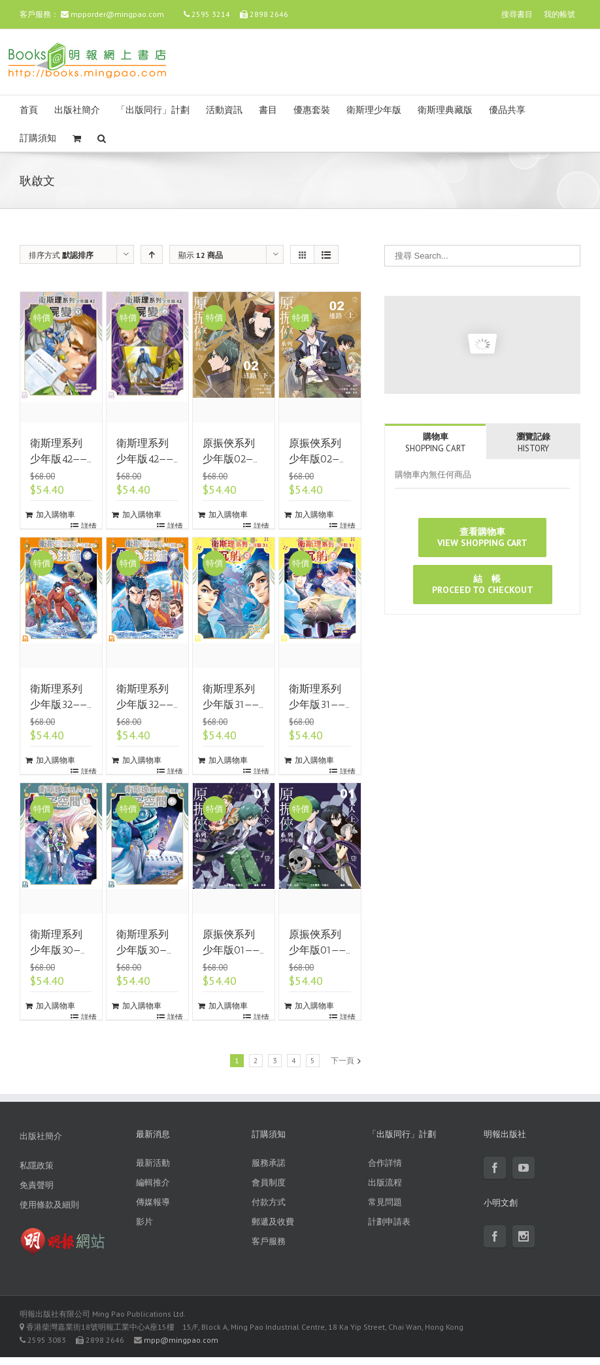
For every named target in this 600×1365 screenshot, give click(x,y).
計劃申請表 (389, 1221)
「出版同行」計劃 (153, 110)
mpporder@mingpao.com (117, 14)
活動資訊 (224, 110)
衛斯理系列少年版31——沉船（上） (317, 704)
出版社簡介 (77, 110)
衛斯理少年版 (373, 110)
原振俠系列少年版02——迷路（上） (317, 459)
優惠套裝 (311, 110)
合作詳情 (385, 1162)
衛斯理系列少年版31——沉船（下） (231, 704)
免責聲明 (37, 1185)
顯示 (200, 255)
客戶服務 (269, 1241)
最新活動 (153, 1162)
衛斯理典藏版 (445, 110)
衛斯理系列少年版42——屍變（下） (58, 459)
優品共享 (507, 110)
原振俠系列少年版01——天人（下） (231, 950)
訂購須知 (38, 138)
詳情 (89, 526)
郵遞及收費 (273, 1221)
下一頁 (342, 1060)
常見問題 (385, 1202)
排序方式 (61, 255)
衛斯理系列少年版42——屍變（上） (144, 459)
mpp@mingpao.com (181, 1340)
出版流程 (385, 1182)
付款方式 (269, 1202)
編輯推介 (153, 1182)
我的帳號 (559, 14)
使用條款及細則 (49, 1204)
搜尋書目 (517, 14)
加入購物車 (55, 514)
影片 (144, 1221)
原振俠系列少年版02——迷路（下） (231, 459)
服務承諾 (269, 1162)
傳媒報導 (153, 1202)
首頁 (29, 110)
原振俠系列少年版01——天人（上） (317, 950)
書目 (268, 110)
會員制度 (269, 1182)
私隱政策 (37, 1165)
